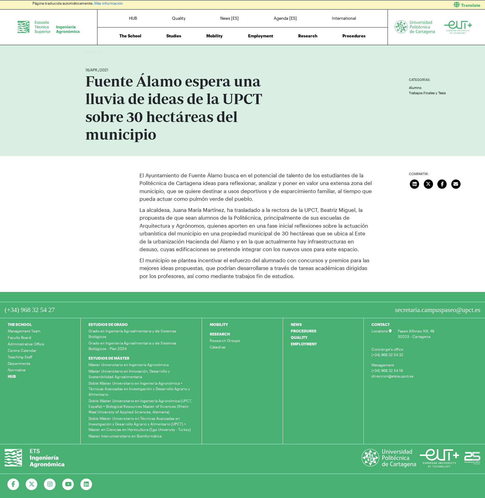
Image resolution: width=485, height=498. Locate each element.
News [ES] (229, 18)
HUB (133, 18)
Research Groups (225, 340)
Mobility (214, 35)
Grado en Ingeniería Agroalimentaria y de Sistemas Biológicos (132, 334)
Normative (17, 370)
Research (307, 35)
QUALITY (299, 337)
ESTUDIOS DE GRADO (108, 324)
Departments (19, 363)
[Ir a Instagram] (50, 484)
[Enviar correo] (456, 183)
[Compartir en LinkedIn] (415, 183)
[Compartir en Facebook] (442, 183)
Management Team (24, 331)
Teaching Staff (20, 357)
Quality (179, 18)
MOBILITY (219, 324)
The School (130, 35)
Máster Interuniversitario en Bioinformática (124, 436)
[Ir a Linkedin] (86, 484)
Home (90, 52)
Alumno (415, 88)
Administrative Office (26, 344)
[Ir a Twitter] (32, 484)
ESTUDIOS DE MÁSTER (108, 358)
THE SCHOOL (20, 324)
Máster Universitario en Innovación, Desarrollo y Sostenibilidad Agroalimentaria (129, 374)
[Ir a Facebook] (13, 484)
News (102, 52)
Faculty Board (19, 337)
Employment (260, 35)
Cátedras (217, 347)
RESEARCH (220, 334)
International (344, 18)
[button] (366, 4)
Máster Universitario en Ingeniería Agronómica (128, 364)
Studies (173, 35)
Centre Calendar (22, 350)
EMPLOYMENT (304, 344)
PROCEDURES (303, 331)
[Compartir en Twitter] (428, 183)
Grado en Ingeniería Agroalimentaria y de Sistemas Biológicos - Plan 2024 (132, 346)
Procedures (354, 35)
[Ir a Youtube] (68, 484)
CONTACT (380, 324)
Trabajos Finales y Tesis (427, 93)
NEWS (296, 324)
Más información (108, 3)
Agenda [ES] (285, 18)
